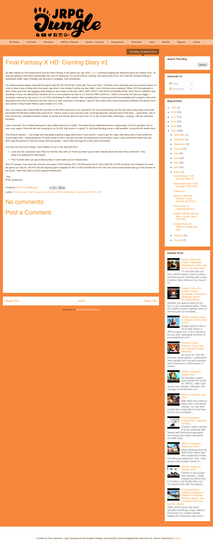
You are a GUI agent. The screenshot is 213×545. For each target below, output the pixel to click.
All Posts (14, 42)
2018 (174, 112)
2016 (174, 121)
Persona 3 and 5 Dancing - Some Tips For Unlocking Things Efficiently (192, 347)
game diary (49, 192)
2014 (174, 130)
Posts (173, 83)
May (176, 162)
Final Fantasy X (35, 192)
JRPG (59, 192)
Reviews (48, 42)
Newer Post (12, 300)
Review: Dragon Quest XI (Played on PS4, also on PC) (194, 320)
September (180, 144)
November (179, 139)
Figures (181, 42)
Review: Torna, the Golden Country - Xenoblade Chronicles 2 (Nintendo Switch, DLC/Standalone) (194, 294)
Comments (176, 88)
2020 (174, 107)
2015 (174, 126)
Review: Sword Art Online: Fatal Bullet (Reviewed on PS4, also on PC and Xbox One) (194, 263)
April (176, 167)
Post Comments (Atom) (87, 309)
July (176, 153)
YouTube (31, 42)
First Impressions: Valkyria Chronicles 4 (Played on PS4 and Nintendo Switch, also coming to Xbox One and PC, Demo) (185, 496)
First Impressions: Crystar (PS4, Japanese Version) (194, 420)
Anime (196, 42)
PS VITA (92, 192)
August (178, 148)
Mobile (166, 42)
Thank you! (179, 191)
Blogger (177, 538)
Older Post (150, 300)
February (179, 235)
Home (81, 300)
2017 (174, 117)
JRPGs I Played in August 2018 (191, 373)
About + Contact (94, 42)
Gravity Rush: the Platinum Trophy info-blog (185, 227)
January (178, 240)
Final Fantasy (19, 192)
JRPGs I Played (69, 42)
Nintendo (136, 42)
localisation (68, 192)
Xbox (152, 42)
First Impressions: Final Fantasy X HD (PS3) (185, 185)
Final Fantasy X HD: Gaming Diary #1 (184, 177)
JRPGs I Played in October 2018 (191, 468)
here (92, 72)
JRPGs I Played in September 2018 (191, 445)
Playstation (117, 42)
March (177, 172)
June (177, 158)
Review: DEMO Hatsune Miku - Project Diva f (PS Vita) (186, 216)
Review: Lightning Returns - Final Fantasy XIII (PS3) (184, 198)
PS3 (99, 192)
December (179, 134)
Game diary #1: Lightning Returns (184, 207)
